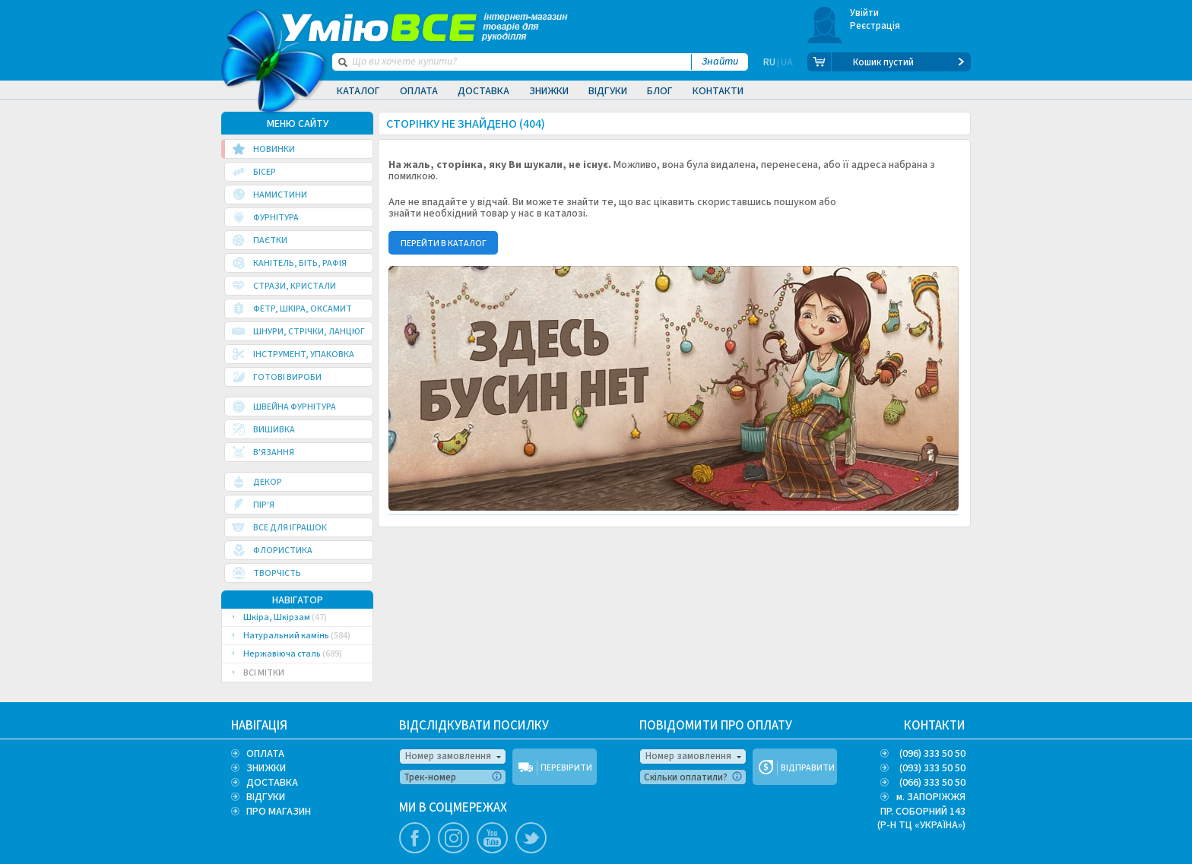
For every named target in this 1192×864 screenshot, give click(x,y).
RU (769, 62)
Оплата (419, 91)
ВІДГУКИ (265, 797)
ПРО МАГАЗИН (278, 811)
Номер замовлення (448, 756)
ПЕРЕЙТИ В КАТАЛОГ (444, 243)
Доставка (483, 91)
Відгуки (607, 91)
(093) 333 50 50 (932, 768)
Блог (660, 91)
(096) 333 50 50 (932, 754)
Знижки (549, 91)
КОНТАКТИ (934, 726)
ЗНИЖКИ (266, 768)
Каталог (358, 91)
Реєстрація (875, 26)
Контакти (718, 91)
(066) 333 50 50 (932, 783)
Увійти (865, 13)
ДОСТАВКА (272, 783)
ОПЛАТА (265, 754)
